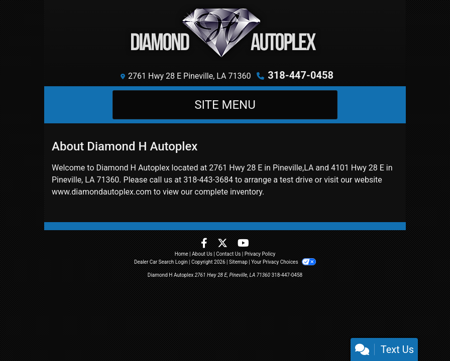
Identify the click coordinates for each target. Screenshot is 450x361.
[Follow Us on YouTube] (243, 244)
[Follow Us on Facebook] (205, 244)
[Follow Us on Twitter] (223, 244)
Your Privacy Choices (283, 262)
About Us (202, 254)
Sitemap (238, 262)
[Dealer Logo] (225, 32)
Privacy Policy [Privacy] (260, 254)
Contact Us (228, 254)
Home (181, 254)
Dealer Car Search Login (161, 262)
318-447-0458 (300, 75)
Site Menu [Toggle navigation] (225, 105)
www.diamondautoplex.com (102, 192)
